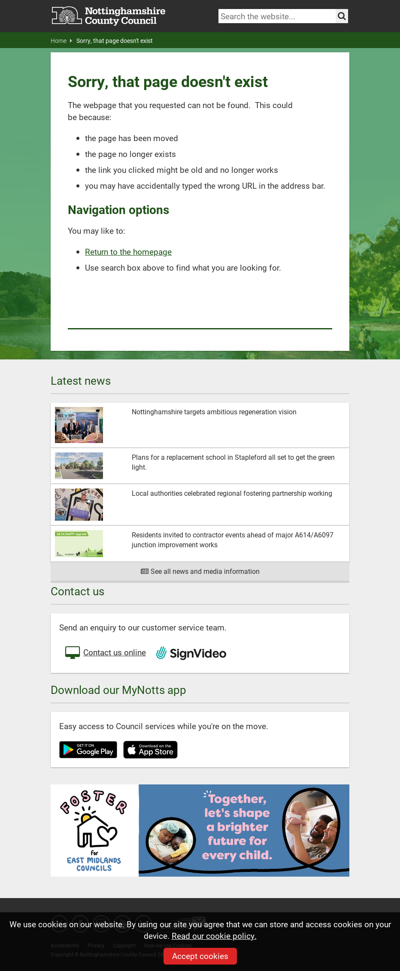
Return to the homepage (128, 251)
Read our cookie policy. (214, 935)
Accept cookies (200, 955)
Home (61, 41)
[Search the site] (342, 16)
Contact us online (105, 653)
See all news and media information (200, 571)
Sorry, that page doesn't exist (114, 41)
